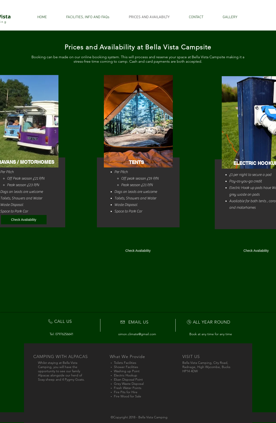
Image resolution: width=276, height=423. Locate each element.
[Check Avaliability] (24, 219)
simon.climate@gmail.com (137, 334)
